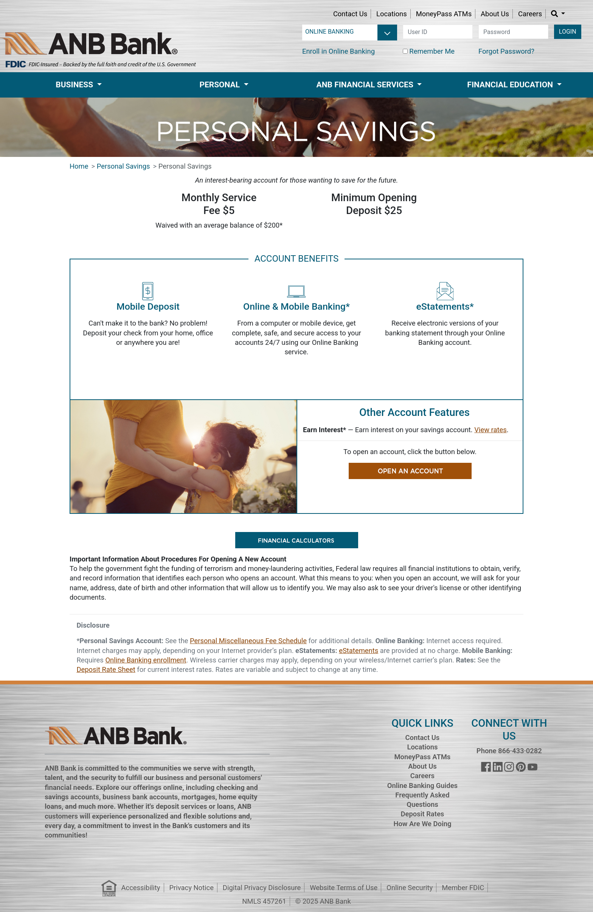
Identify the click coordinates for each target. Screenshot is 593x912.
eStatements (358, 651)
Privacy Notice (191, 888)
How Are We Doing (422, 824)
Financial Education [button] (511, 84)
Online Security (410, 888)
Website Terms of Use (343, 888)
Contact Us (350, 14)
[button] (558, 14)
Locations (391, 14)
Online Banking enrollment (145, 660)
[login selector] (349, 32)
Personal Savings (123, 166)
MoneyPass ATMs (444, 14)
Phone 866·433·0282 (509, 751)
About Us (495, 14)
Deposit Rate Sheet (105, 669)
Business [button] (75, 84)
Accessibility (140, 888)
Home (79, 166)
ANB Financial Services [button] (366, 84)
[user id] (438, 32)
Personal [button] (220, 84)
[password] (513, 32)
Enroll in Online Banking (338, 51)
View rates (490, 430)
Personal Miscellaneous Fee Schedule (248, 641)
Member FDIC (463, 888)
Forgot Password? (506, 51)
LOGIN (567, 31)
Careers (530, 14)
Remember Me (432, 51)
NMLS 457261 (264, 901)
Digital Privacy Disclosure (262, 888)
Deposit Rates (422, 814)
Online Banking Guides (422, 785)
